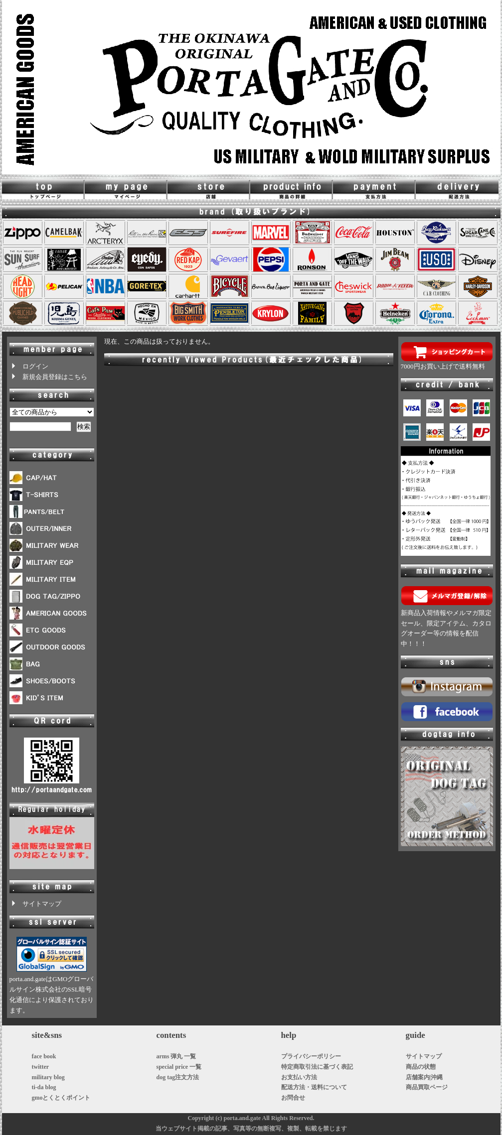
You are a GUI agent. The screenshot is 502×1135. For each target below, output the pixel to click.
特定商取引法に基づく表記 (317, 1066)
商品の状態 (421, 1066)
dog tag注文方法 (178, 1077)
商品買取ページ (427, 1087)
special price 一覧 (179, 1066)
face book (44, 1056)
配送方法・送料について (314, 1087)
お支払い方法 (299, 1077)
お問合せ (293, 1097)
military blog (48, 1077)
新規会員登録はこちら (48, 376)
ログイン (28, 366)
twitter (40, 1066)
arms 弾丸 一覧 (176, 1056)
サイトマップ (35, 903)
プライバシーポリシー (311, 1056)
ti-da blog (44, 1087)
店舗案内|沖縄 (424, 1077)
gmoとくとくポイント (61, 1097)
